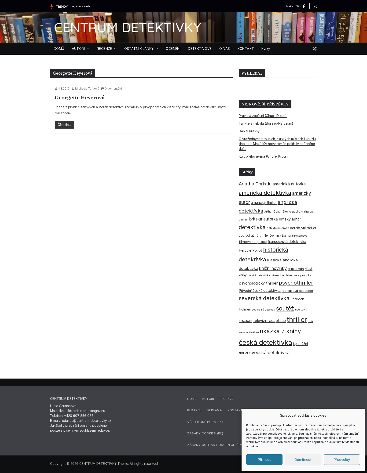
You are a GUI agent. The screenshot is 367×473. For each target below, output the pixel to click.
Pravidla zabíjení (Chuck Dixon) (263, 116)
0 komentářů (111, 88)
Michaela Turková (87, 88)
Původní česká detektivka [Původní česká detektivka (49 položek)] (260, 290)
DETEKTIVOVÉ (200, 49)
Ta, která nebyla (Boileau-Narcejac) (82, 6)
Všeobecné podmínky (205, 422)
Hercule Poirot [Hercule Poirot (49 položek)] (250, 250)
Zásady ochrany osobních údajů (217, 445)
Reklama (214, 410)
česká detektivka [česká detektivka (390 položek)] (265, 342)
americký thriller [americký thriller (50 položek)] (264, 202)
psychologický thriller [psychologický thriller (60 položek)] (258, 283)
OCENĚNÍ (173, 49)
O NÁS (224, 49)
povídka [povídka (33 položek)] (306, 275)
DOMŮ (59, 49)
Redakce (194, 410)
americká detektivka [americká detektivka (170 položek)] (265, 192)
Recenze (227, 399)
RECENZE (104, 49)
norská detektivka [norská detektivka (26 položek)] (259, 275)
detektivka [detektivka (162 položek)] (252, 227)
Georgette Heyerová (80, 97)
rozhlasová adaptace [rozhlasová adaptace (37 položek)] (297, 290)
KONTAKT (246, 49)
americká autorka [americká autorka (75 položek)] (289, 183)
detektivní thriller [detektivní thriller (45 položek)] (303, 228)
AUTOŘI (78, 49)
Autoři (208, 399)
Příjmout (264, 459)
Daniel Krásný (249, 131)
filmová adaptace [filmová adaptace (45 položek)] (253, 242)
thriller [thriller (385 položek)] (297, 319)
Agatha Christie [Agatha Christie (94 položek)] (255, 184)
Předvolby (342, 459)
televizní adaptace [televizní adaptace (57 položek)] (269, 320)
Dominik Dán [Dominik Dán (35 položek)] (278, 235)
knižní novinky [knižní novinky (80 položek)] (273, 268)
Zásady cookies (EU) (205, 433)
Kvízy (265, 49)
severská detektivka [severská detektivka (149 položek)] (264, 298)
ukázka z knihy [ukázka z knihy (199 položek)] (280, 331)
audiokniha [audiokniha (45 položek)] (300, 211)
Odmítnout (303, 459)
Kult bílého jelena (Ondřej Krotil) (263, 156)
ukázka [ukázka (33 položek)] (254, 332)
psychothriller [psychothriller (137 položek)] (296, 283)
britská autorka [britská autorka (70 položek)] (263, 219)
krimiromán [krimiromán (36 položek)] (296, 269)
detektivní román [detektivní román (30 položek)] (278, 228)
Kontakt (235, 410)
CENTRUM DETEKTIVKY (127, 27)
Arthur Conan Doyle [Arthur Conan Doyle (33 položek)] (277, 211)
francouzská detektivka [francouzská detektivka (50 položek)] (287, 241)
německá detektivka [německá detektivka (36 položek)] (285, 275)
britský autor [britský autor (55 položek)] (290, 219)
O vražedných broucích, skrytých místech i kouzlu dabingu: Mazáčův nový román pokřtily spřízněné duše (277, 144)
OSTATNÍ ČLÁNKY (139, 49)
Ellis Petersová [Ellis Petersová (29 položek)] (297, 235)
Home (191, 399)
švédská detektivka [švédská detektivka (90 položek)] (269, 352)
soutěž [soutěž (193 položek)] (285, 308)
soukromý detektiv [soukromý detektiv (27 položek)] (263, 309)
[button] (87, 48)
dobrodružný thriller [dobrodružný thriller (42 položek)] (254, 235)
